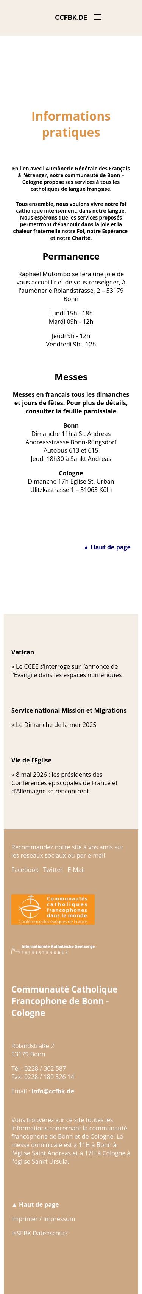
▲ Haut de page (107, 547)
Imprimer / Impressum (43, 1219)
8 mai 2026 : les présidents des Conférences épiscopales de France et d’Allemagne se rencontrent (64, 782)
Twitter (53, 870)
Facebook (24, 870)
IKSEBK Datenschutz (39, 1233)
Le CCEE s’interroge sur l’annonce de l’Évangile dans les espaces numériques (66, 670)
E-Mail (75, 870)
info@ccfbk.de (52, 1091)
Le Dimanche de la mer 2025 (56, 724)
